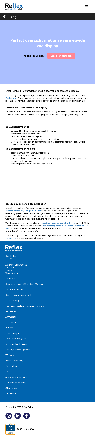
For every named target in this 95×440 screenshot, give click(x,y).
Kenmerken (10, 393)
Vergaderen (12, 273)
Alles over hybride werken (16, 377)
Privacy (8, 270)
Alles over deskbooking (15, 382)
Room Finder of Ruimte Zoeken (19, 295)
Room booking (12, 300)
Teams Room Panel (14, 289)
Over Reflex (10, 256)
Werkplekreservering (14, 360)
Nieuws (8, 258)
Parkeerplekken (12, 366)
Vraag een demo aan (61, 55)
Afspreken (11, 388)
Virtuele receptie (12, 333)
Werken (9, 355)
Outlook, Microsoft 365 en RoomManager (24, 284)
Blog (13, 17)
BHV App (9, 327)
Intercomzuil (10, 322)
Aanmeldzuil (10, 316)
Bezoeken (10, 311)
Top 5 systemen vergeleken (17, 349)
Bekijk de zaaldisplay (33, 55)
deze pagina (10, 238)
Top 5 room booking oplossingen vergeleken (25, 306)
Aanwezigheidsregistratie (16, 338)
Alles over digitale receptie (17, 344)
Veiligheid (9, 267)
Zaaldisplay (10, 278)
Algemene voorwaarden (16, 265)
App (7, 371)
